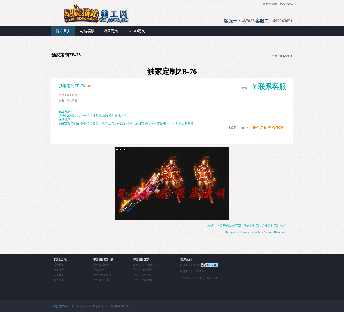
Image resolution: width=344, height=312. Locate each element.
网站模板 (87, 31)
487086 (248, 20)
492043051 (283, 20)
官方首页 (63, 31)
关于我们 (59, 264)
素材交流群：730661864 (278, 4)
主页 (274, 56)
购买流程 (59, 279)
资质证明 (59, 269)
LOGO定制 (136, 31)
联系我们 (59, 274)
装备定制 (111, 31)
